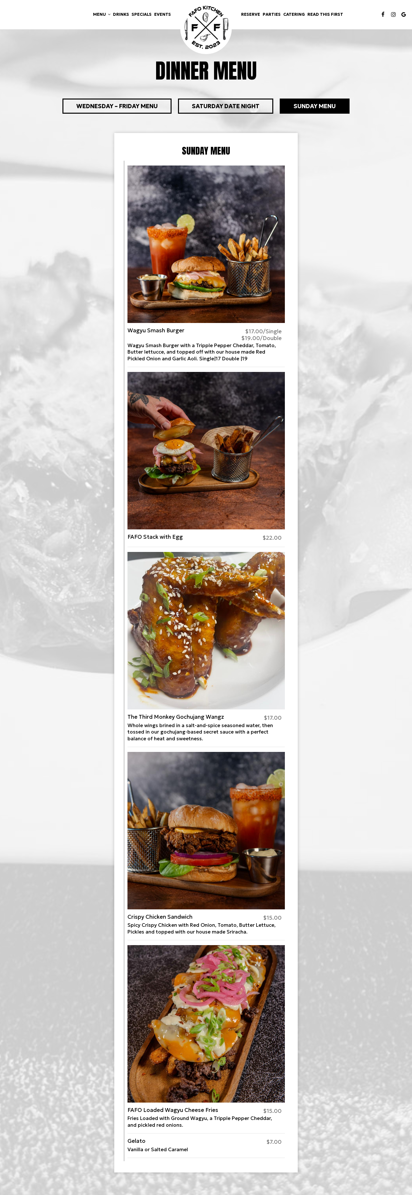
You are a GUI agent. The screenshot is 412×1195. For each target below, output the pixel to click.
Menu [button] (101, 14)
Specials (142, 14)
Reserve (250, 14)
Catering (294, 14)
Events (162, 14)
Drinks (121, 14)
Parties (272, 14)
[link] (206, 28)
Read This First (325, 14)
